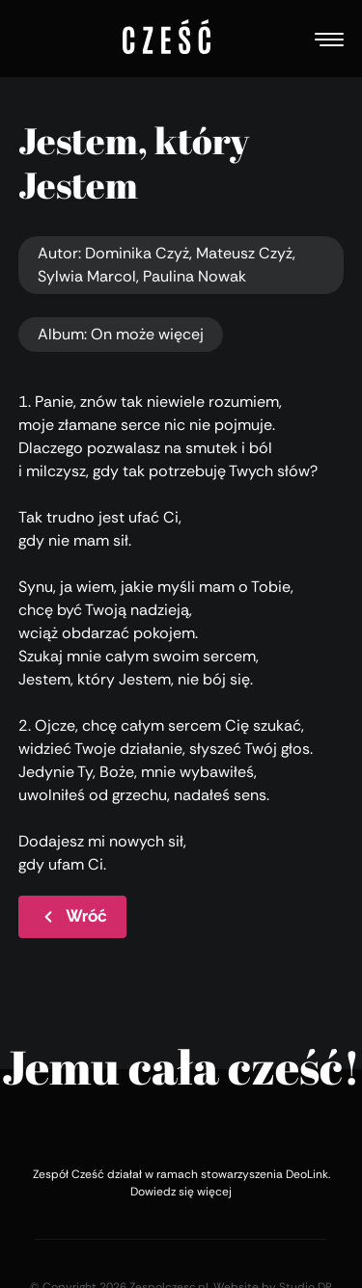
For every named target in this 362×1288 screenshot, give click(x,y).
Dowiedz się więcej (181, 1191)
